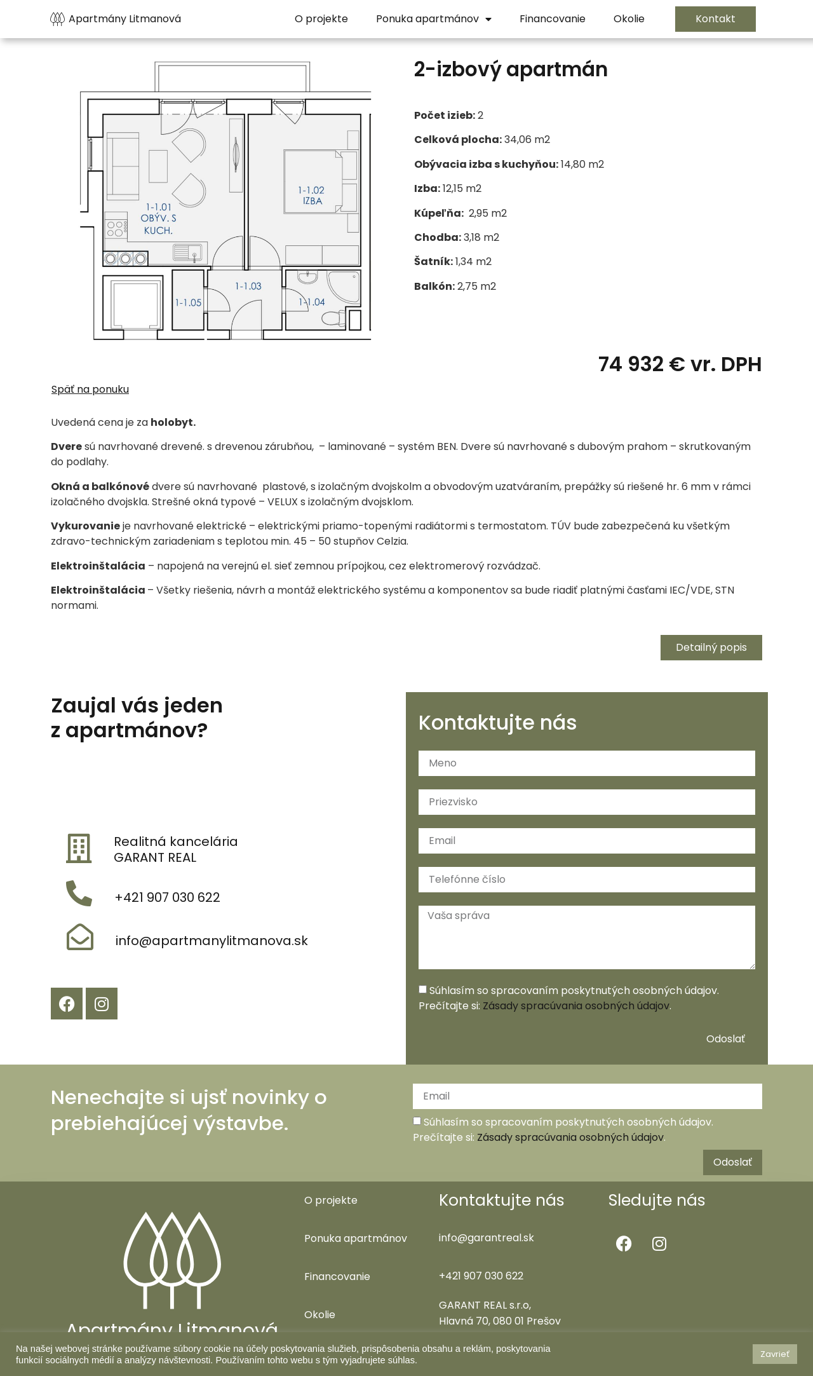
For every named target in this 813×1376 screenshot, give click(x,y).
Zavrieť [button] (774, 1354)
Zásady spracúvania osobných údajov (576, 1005)
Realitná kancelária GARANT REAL (176, 849)
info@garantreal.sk (486, 1237)
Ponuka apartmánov (355, 1238)
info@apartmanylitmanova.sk (212, 941)
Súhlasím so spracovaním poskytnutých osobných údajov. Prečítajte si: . (569, 998)
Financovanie (337, 1276)
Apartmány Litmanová (125, 18)
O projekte (331, 1200)
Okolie (319, 1314)
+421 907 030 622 (167, 897)
